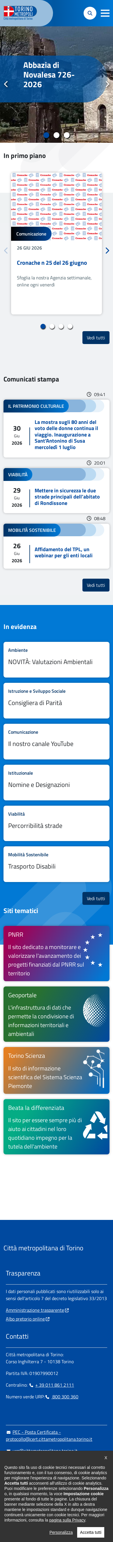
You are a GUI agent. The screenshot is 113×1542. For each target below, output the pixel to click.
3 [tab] (67, 135)
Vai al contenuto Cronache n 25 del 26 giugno (56, 243)
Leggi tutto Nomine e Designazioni (56, 782)
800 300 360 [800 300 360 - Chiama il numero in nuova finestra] (61, 1396)
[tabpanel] (56, 84)
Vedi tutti (98, 337)
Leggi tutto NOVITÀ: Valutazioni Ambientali (56, 660)
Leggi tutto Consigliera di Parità (56, 700)
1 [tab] (46, 135)
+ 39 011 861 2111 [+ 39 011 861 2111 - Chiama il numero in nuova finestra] (51, 1384)
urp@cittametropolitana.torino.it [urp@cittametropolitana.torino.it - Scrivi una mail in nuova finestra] (41, 1450)
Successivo (107, 84)
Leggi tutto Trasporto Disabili (56, 864)
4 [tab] (70, 326)
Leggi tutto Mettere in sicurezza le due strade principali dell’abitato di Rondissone (56, 490)
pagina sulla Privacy (67, 1538)
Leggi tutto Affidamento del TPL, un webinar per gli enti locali (56, 546)
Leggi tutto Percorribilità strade (56, 823)
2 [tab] (57, 135)
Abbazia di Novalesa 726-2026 (49, 75)
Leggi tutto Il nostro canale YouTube (56, 741)
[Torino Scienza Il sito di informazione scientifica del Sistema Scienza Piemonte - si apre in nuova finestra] (56, 1070)
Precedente (6, 84)
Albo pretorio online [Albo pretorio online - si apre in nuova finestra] (25, 1318)
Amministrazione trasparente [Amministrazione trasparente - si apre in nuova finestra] (35, 1310)
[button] (105, 13)
